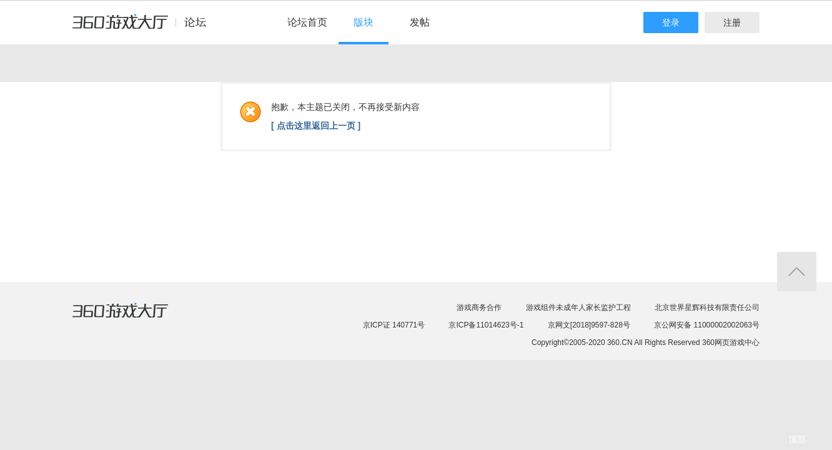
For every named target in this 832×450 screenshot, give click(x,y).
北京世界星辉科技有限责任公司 (707, 307)
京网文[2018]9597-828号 (589, 325)
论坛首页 (307, 22)
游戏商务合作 (479, 307)
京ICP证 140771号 (394, 325)
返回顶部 (796, 271)
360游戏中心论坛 (144, 27)
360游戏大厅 (133, 318)
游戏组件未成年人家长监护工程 (578, 307)
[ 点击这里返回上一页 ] (315, 126)
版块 (364, 22)
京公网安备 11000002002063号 (707, 325)
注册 (732, 23)
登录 (671, 23)
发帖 (420, 22)
